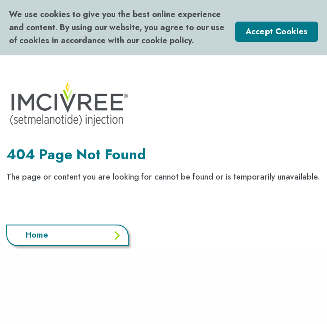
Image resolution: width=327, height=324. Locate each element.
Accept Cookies (277, 31)
